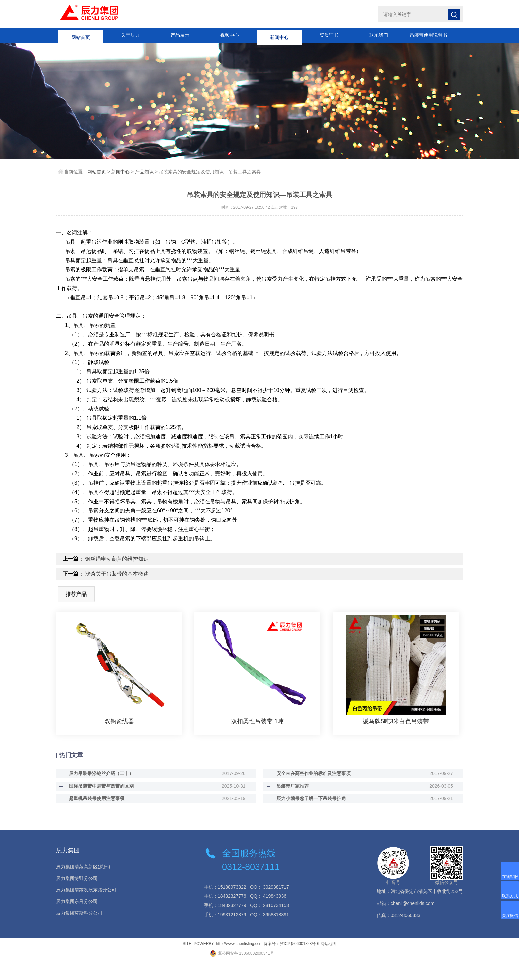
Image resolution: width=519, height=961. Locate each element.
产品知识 (144, 171)
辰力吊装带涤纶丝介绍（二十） (98, 773)
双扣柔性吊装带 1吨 (257, 721)
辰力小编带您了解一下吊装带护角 (308, 798)
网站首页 (80, 35)
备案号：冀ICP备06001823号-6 (291, 943)
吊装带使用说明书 (428, 35)
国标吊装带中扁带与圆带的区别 (98, 786)
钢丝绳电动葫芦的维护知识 (117, 559)
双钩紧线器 (119, 721)
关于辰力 (130, 35)
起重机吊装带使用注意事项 (93, 798)
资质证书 (329, 35)
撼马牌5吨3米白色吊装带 (396, 721)
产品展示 (180, 35)
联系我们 (378, 35)
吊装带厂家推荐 (289, 786)
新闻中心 (279, 35)
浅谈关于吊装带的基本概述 (117, 574)
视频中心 (229, 35)
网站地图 (328, 943)
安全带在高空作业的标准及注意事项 (310, 773)
